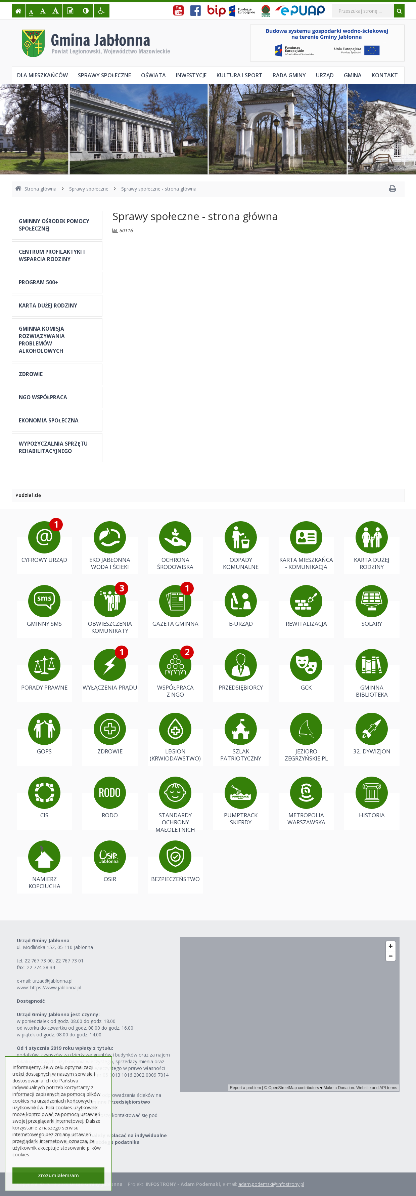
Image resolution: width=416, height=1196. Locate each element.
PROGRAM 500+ (38, 282)
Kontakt (385, 75)
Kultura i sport (240, 75)
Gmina (353, 75)
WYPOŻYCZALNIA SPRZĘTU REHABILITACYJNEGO (53, 447)
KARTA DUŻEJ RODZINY (48, 305)
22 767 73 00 (39, 960)
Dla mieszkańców (42, 75)
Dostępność (31, 1001)
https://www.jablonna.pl (55, 987)
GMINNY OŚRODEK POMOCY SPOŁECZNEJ (54, 225)
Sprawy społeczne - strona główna (158, 188)
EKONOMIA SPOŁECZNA (49, 420)
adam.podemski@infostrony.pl (271, 1184)
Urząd (325, 75)
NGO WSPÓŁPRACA (43, 397)
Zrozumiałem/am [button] (58, 1175)
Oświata (153, 75)
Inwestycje (191, 75)
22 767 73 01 (69, 960)
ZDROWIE (31, 374)
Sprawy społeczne (104, 75)
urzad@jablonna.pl (53, 981)
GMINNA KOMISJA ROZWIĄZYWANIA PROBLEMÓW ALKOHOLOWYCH (42, 340)
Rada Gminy (289, 75)
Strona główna (35, 188)
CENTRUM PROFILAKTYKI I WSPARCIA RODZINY (52, 255)
